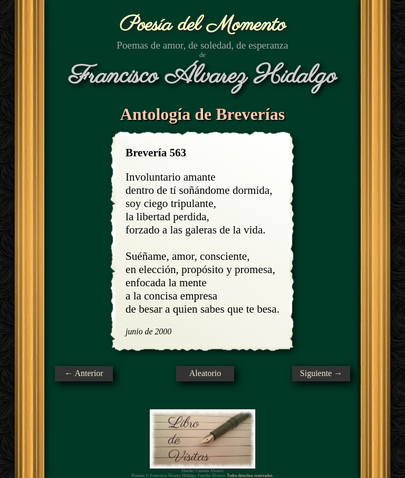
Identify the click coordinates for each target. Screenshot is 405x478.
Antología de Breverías (202, 114)
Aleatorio (205, 373)
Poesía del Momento (203, 25)
